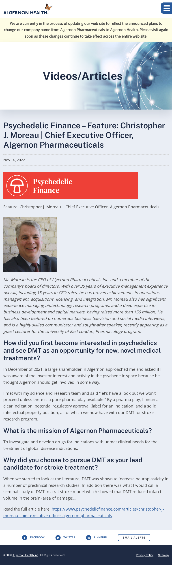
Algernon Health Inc (25, 555)
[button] (166, 8)
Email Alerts (134, 537)
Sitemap (163, 555)
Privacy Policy (144, 555)
